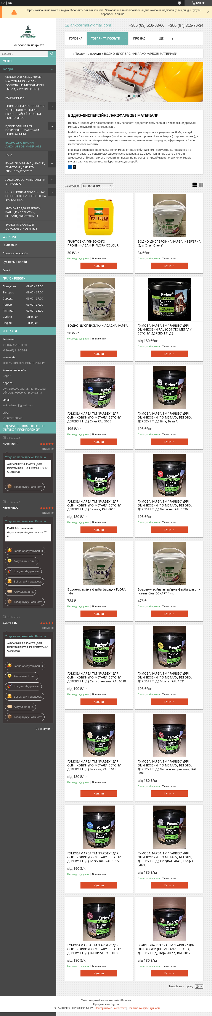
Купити (99, 266)
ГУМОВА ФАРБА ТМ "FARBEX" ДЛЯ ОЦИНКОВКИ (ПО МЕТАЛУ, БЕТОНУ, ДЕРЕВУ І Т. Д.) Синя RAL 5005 (94, 417)
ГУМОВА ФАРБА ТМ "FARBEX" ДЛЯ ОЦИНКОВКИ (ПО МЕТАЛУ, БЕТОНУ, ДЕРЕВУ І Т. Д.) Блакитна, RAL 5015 (94, 857)
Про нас (139, 38)
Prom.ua (126, 1000)
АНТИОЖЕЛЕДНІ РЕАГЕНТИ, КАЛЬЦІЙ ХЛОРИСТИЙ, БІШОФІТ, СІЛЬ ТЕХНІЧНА (23, 212)
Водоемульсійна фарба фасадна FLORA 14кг (96, 591)
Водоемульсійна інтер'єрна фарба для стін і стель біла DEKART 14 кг (169, 591)
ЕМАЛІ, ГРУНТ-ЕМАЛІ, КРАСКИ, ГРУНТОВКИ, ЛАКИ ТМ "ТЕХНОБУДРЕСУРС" (25, 167)
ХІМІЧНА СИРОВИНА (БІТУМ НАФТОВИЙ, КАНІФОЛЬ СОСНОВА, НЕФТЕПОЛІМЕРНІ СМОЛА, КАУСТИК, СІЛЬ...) (24, 83)
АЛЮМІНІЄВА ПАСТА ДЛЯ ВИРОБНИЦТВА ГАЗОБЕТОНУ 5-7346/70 (27, 468)
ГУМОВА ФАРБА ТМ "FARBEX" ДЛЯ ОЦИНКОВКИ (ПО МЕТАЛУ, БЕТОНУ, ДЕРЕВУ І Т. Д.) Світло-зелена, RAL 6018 (96, 677)
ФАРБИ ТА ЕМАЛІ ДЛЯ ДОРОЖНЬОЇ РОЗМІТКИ (21, 226)
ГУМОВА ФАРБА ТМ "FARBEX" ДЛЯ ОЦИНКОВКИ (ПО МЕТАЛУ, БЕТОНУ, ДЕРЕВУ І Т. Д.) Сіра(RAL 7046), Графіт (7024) (165, 859)
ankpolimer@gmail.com (18, 405)
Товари (8, 69)
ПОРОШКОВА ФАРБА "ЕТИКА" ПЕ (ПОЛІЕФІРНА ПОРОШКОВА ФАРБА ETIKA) (25, 196)
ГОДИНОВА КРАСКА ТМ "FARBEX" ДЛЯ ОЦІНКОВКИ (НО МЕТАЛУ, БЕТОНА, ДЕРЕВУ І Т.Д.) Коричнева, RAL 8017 (166, 949)
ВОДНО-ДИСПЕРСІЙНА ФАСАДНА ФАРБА (97, 326)
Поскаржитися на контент (110, 1008)
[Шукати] (52, 53)
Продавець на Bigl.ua (106, 1004)
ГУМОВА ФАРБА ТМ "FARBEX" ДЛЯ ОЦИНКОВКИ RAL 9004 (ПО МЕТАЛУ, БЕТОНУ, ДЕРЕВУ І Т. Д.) (165, 329)
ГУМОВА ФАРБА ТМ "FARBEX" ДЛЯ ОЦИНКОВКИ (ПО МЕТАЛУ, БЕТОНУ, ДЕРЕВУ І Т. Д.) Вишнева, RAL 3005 (94, 949)
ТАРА (8, 155)
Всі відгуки (43, 729)
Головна (75, 38)
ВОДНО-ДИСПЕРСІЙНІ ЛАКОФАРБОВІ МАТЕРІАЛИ (23, 144)
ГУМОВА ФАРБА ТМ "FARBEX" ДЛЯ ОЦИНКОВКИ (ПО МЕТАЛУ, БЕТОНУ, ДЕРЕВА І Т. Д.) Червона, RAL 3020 (165, 505)
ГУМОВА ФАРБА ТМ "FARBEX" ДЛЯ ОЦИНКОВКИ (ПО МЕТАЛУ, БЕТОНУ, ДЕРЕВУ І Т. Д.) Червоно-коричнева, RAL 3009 (167, 767)
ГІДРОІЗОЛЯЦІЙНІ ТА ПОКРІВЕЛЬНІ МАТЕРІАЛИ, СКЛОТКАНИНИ (22, 130)
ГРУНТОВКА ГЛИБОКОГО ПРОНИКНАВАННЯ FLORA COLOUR (93, 243)
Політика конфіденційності (144, 1008)
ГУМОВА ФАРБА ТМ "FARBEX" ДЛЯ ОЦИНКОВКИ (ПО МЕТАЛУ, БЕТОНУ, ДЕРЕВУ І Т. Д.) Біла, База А (165, 417)
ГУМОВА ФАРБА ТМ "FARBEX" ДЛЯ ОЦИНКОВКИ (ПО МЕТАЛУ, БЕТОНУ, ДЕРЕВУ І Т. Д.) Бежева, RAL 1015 (94, 765)
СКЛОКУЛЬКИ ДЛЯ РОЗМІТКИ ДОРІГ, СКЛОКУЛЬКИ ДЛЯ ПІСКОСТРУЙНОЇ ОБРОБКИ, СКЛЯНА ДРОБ (25, 112)
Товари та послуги (105, 38)
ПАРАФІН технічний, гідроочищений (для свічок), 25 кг (27, 532)
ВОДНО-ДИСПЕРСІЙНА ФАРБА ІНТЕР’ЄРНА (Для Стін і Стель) (169, 243)
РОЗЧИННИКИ (14, 97)
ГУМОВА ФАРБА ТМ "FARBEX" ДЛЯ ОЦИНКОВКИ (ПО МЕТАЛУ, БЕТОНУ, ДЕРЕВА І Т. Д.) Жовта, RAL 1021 (165, 677)
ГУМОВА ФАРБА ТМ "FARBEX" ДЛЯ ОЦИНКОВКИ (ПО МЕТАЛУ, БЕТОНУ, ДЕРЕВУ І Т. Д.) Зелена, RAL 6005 (94, 505)
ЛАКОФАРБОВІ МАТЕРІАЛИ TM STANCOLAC (25, 181)
